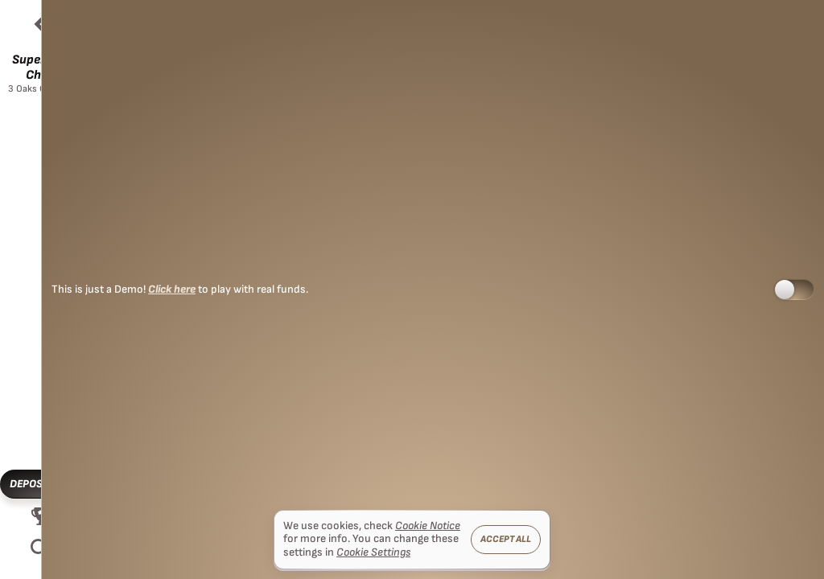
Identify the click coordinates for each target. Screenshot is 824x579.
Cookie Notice (427, 525)
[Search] (40, 548)
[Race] (40, 516)
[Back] (40, 24)
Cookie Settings (373, 552)
